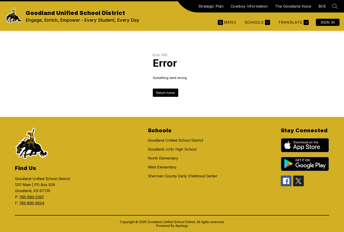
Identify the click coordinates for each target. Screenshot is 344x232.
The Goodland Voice (293, 6)
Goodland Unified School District (175, 140)
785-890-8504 (31, 203)
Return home (165, 93)
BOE (322, 6)
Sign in (328, 22)
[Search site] (335, 6)
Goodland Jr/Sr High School (172, 149)
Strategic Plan (211, 6)
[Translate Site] (293, 22)
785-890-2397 (31, 197)
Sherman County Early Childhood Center (182, 176)
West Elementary (162, 167)
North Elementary (163, 158)
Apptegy (181, 226)
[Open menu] (227, 22)
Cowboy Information (249, 6)
